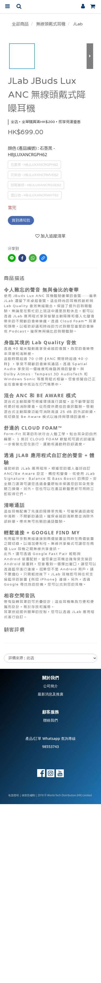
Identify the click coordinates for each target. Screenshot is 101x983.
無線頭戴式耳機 (50, 24)
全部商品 (20, 24)
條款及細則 (28, 795)
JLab (78, 24)
